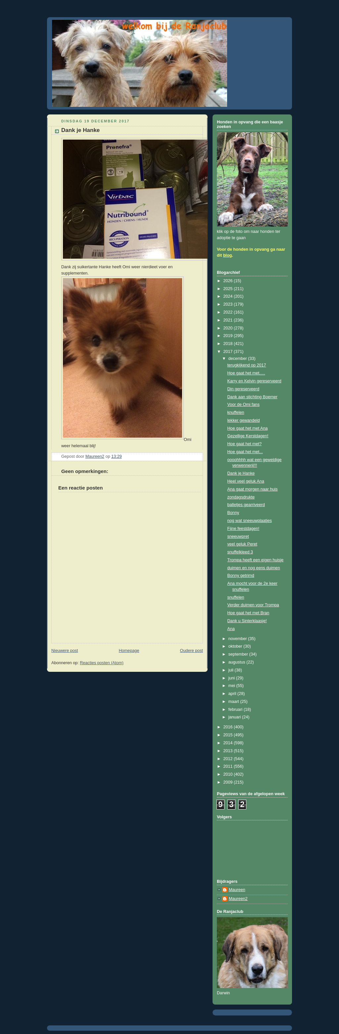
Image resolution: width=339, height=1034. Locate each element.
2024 (228, 296)
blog (227, 255)
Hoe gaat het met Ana (247, 428)
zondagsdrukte (241, 497)
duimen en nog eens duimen (253, 568)
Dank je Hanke (241, 473)
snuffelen (235, 597)
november (238, 638)
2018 (228, 343)
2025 (228, 288)
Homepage (129, 650)
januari (235, 717)
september (238, 654)
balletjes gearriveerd (246, 504)
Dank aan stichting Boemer (252, 397)
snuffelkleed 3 (240, 552)
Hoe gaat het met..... (246, 373)
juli (231, 670)
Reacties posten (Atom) (101, 663)
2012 (228, 758)
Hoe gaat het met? (244, 444)
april (232, 693)
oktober (236, 646)
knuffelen (235, 412)
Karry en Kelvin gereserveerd (254, 381)
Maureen (237, 889)
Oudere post (191, 650)
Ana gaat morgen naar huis (252, 489)
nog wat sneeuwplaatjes (249, 520)
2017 (228, 351)
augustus (237, 662)
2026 (228, 281)
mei (232, 685)
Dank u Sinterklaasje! (247, 621)
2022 (228, 312)
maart (234, 701)
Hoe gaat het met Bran (248, 613)
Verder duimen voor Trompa (253, 605)
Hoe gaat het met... (245, 452)
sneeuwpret (238, 536)
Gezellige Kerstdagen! (247, 436)
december (238, 358)
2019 (228, 335)
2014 (228, 743)
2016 (228, 727)
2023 (228, 304)
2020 (228, 328)
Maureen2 (238, 898)
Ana (231, 628)
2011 (228, 766)
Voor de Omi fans (243, 404)
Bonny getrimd (240, 575)
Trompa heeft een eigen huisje (255, 560)
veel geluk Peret (242, 544)
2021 (228, 320)
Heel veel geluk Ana (245, 481)
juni (232, 678)
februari (236, 709)
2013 (228, 751)
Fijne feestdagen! (243, 528)
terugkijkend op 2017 (246, 365)
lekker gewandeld (243, 420)
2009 (228, 782)
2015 (228, 735)
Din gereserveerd (243, 389)
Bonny (233, 512)
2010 (228, 774)
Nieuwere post (64, 650)
